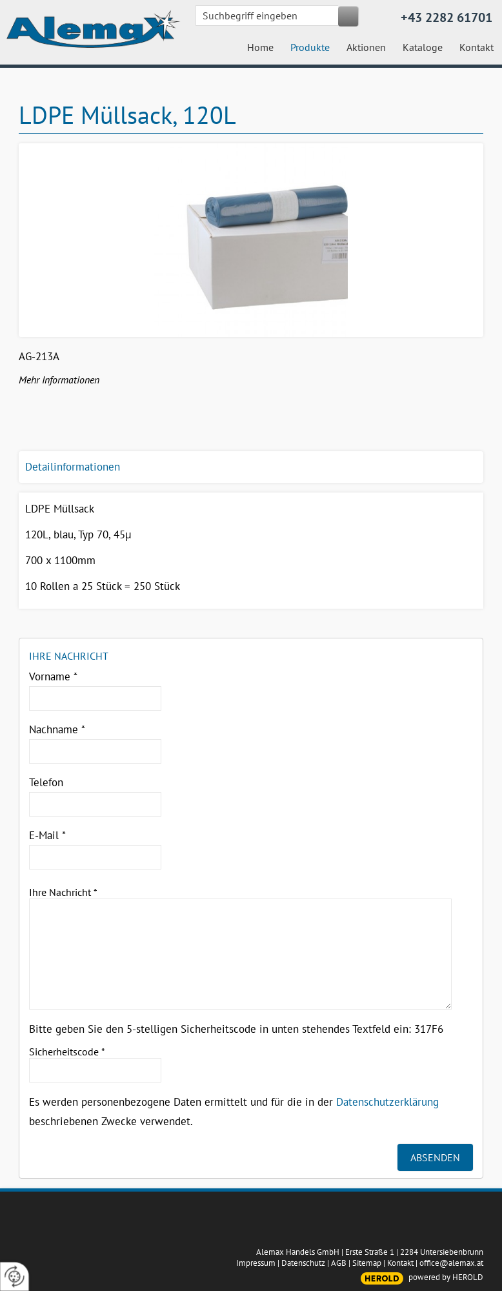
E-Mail (47, 835)
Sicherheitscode (67, 1051)
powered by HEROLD (445, 1277)
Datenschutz (303, 1262)
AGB (338, 1262)
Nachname (57, 729)
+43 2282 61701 (446, 17)
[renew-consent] (14, 1276)
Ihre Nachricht (63, 892)
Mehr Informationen (59, 379)
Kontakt (400, 1262)
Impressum (256, 1262)
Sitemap (366, 1262)
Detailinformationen (72, 467)
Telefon (46, 782)
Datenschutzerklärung (387, 1102)
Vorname (53, 676)
